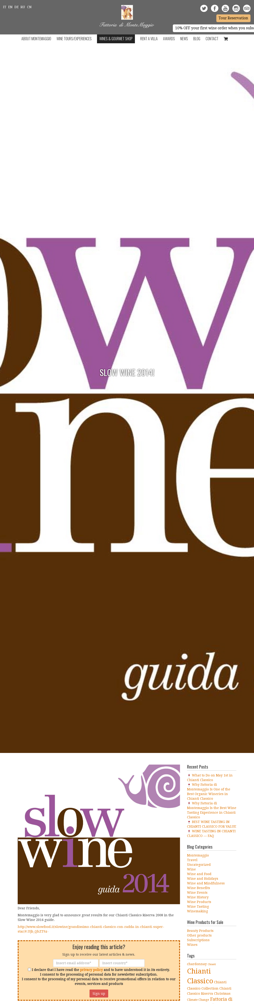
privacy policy (91, 970)
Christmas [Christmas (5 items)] (222, 993)
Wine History (198, 897)
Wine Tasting (198, 906)
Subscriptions (198, 940)
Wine (191, 869)
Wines (192, 945)
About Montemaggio (36, 38)
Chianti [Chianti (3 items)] (212, 964)
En (10, 7)
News (184, 38)
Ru (22, 7)
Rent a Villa (149, 38)
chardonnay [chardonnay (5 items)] (197, 964)
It (4, 7)
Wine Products (199, 902)
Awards (169, 38)
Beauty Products (200, 931)
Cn (29, 7)
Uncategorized (199, 864)
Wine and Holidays (202, 878)
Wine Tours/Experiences (74, 38)
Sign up (99, 993)
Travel (192, 860)
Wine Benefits (198, 888)
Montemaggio (198, 855)
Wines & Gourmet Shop (116, 38)
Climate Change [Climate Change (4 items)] (198, 999)
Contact (212, 38)
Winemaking (197, 911)
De (16, 7)
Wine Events (197, 892)
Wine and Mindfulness (206, 883)
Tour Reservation (233, 18)
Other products (199, 935)
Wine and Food (199, 874)
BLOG (196, 38)
